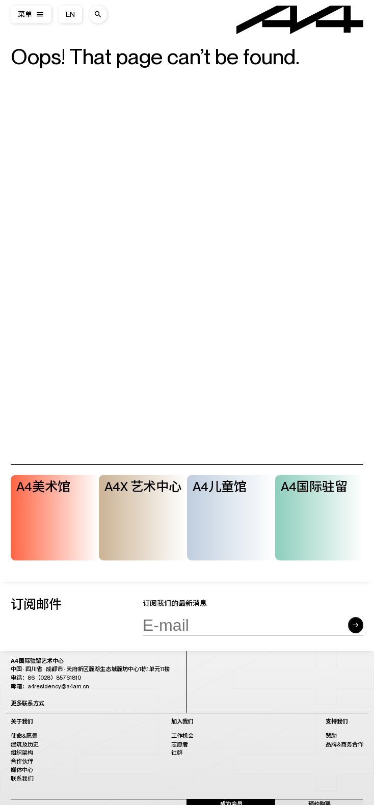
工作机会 (182, 735)
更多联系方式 (27, 703)
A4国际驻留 (314, 486)
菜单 (25, 14)
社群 (176, 752)
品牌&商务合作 (344, 744)
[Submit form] (355, 625)
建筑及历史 (25, 744)
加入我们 (182, 722)
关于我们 (22, 722)
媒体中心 (22, 769)
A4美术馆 (43, 486)
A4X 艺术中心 (142, 486)
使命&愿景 (24, 735)
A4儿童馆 (220, 486)
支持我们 (337, 722)
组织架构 (22, 752)
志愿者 (179, 744)
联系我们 (22, 778)
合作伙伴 (22, 761)
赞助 (331, 735)
